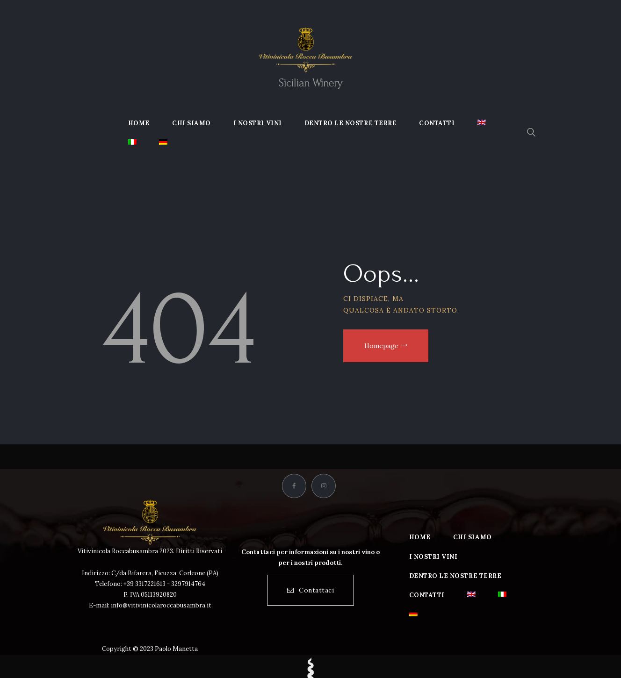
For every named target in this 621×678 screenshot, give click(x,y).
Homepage (381, 346)
